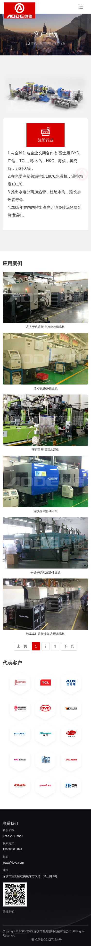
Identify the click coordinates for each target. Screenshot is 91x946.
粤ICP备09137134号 (46, 940)
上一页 (22, 646)
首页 (34, 43)
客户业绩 (45, 43)
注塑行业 (59, 43)
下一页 (69, 646)
